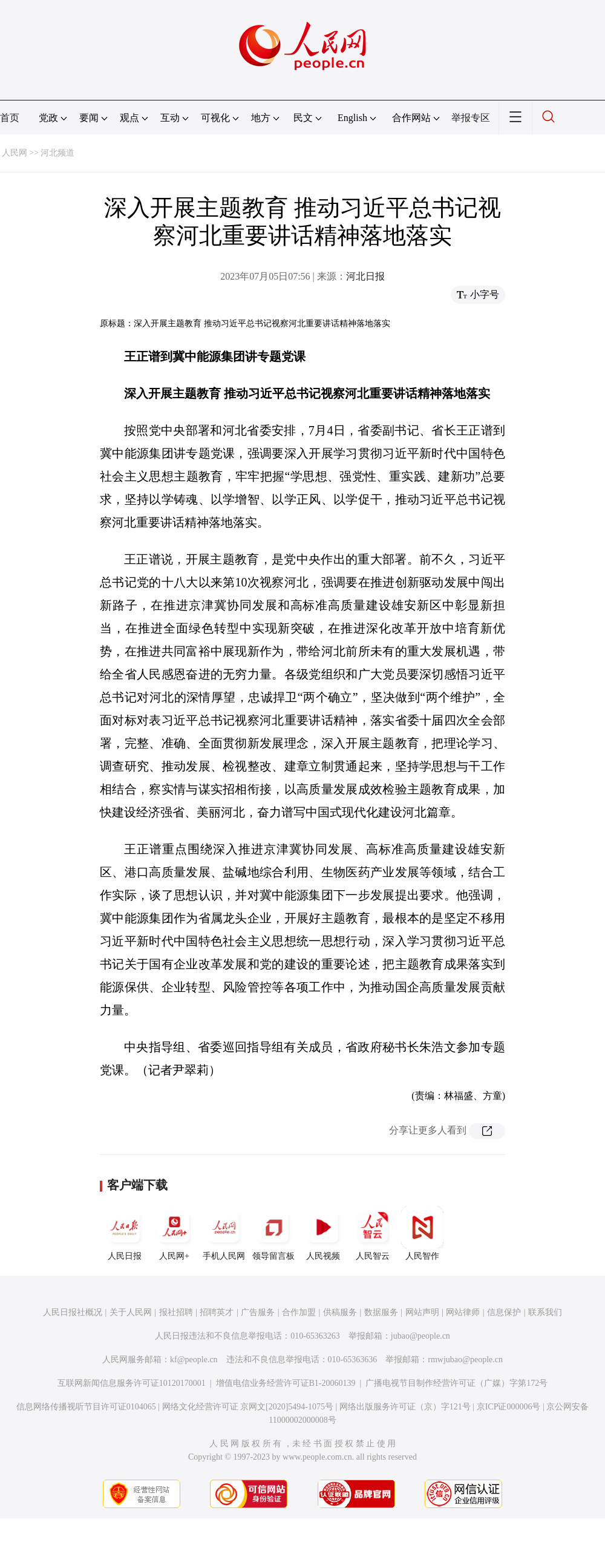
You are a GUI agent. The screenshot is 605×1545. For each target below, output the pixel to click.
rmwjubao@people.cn (465, 1359)
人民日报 (124, 1233)
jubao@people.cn (420, 1335)
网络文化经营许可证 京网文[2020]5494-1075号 (248, 1406)
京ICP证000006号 (509, 1406)
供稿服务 (340, 1312)
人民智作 (422, 1233)
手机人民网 (224, 1233)
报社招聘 (176, 1312)
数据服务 (381, 1312)
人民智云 (373, 1233)
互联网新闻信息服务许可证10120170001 (131, 1383)
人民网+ (174, 1233)
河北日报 (365, 276)
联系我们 (545, 1312)
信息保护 (504, 1312)
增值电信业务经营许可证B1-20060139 (286, 1383)
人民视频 (323, 1233)
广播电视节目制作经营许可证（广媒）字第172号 (456, 1383)
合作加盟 (299, 1312)
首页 (9, 118)
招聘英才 (217, 1312)
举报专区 (470, 118)
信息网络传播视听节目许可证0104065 (86, 1406)
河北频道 (57, 152)
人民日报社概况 (72, 1312)
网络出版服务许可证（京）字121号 (405, 1406)
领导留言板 (273, 1233)
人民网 (14, 152)
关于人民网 (131, 1312)
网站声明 (422, 1312)
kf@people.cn (194, 1359)
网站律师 (463, 1312)
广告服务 (258, 1312)
